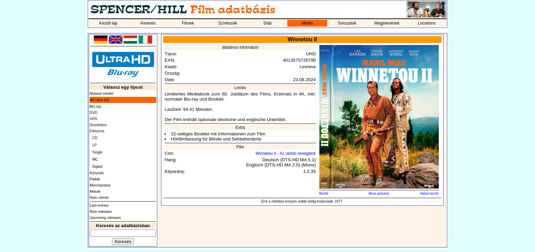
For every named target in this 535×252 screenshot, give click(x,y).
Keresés (148, 23)
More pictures (378, 193)
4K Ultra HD (99, 100)
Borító (324, 193)
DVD (94, 112)
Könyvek (97, 173)
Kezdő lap (108, 23)
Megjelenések (387, 23)
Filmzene (97, 131)
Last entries (99, 205)
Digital (97, 166)
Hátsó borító (429, 193)
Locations (426, 23)
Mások (95, 191)
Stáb (267, 23)
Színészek (227, 23)
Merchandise (100, 185)
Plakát (95, 179)
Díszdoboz (98, 125)
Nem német (99, 197)
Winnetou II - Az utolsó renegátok (286, 153)
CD (94, 138)
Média (307, 23)
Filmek (188, 23)
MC (95, 159)
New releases (101, 211)
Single (97, 152)
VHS (93, 119)
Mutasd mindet (102, 93)
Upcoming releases (105, 218)
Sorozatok (347, 23)
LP (94, 145)
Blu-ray (95, 106)
